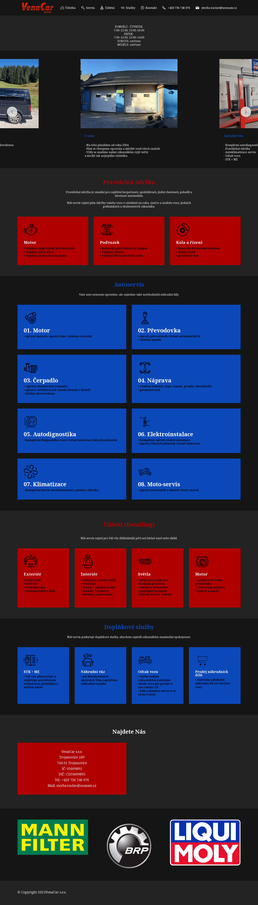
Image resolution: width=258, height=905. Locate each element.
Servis (88, 8)
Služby (128, 8)
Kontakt (149, 8)
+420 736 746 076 (176, 8)
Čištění (107, 8)
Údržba (68, 8)
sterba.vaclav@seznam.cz (216, 8)
